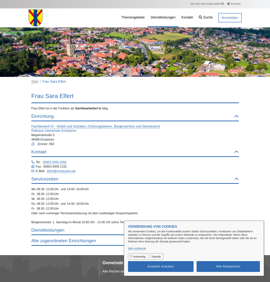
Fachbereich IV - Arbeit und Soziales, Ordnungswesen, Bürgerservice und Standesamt (95, 126)
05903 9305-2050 (54, 162)
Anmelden (230, 18)
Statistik (156, 256)
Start (34, 81)
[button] (206, 17)
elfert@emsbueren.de (61, 171)
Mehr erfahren (136, 248)
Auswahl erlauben (160, 266)
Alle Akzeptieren (228, 266)
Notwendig (139, 256)
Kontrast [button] (233, 3)
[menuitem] (133, 17)
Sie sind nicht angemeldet (207, 3)
